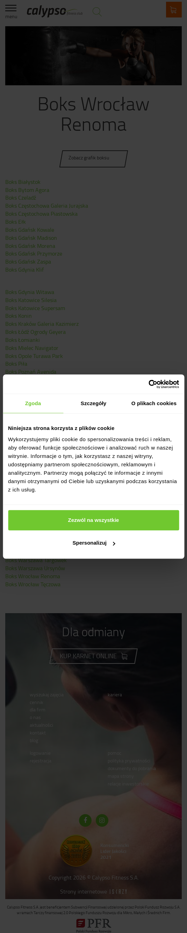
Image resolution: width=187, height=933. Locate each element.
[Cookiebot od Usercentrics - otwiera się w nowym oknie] (148, 384)
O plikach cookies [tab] (154, 403)
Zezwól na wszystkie (93, 520)
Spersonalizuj (93, 543)
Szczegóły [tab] (93, 403)
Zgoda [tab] (33, 403)
